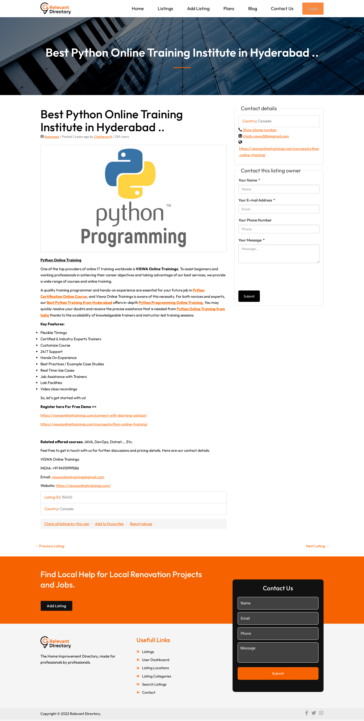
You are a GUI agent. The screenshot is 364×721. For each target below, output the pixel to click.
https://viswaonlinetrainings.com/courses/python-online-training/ (94, 424)
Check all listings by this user (67, 524)
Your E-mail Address (256, 200)
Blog (252, 8)
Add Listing (198, 8)
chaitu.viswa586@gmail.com (266, 136)
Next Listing (317, 546)
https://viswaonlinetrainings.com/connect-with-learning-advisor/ (94, 415)
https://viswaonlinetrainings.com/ (83, 486)
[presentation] (276, 277)
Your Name (249, 180)
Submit (249, 297)
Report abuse (142, 524)
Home (137, 8)
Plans (228, 8)
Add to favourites (110, 524)
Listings (165, 8)
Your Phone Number (255, 220)
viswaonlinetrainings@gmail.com (78, 477)
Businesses (51, 137)
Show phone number (260, 130)
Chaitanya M (103, 137)
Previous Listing (50, 546)
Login (312, 9)
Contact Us (281, 8)
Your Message (251, 240)
